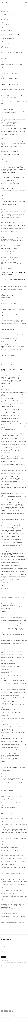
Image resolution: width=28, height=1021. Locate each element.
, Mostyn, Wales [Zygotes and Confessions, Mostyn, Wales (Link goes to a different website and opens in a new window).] (8, 47)
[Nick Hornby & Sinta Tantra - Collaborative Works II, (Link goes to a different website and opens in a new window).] (10, 56)
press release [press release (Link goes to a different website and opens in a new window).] (21, 182)
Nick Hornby (4, 2)
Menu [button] (26, 3)
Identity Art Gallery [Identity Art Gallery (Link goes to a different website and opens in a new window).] (10, 182)
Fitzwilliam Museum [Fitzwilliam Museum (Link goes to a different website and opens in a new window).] (13, 215)
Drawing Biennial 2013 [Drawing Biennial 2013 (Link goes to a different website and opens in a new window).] (5, 183)
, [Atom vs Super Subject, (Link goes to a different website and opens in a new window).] (5, 73)
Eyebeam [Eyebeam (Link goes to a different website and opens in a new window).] (10, 204)
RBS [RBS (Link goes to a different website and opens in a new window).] (14, 314)
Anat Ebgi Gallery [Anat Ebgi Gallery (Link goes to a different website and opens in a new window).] (19, 161)
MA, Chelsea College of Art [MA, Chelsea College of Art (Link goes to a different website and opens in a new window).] (6, 24)
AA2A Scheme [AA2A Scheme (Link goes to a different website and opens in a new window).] (14, 343)
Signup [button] (3, 957)
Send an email (12, 1011)
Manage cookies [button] (4, 1014)
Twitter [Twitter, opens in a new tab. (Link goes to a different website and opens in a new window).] (5, 1011)
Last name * (3, 946)
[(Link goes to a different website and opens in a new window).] (10, 608)
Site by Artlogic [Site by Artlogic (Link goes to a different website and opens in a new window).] (16, 1017)
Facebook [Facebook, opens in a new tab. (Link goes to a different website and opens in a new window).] (2, 1011)
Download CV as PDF (5, 11)
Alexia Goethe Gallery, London (15, 73)
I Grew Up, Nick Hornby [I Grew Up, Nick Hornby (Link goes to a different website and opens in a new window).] (5, 785)
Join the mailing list (10, 1011)
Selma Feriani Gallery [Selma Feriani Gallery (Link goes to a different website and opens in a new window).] (9, 112)
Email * (2, 951)
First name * (3, 941)
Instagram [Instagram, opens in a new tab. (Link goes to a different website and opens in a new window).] (7, 1011)
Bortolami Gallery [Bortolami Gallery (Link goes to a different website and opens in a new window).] (11, 203)
